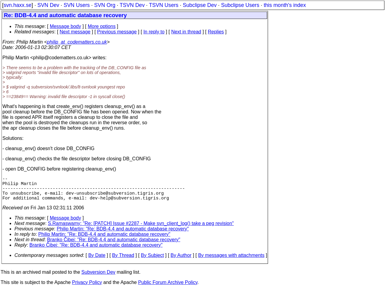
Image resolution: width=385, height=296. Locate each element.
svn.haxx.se (18, 5)
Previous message (117, 31)
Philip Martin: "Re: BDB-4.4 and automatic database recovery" (123, 234)
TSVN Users (163, 5)
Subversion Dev (99, 278)
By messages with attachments (231, 261)
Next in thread (186, 31)
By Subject (152, 261)
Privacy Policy (87, 288)
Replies (216, 31)
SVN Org (104, 5)
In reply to (154, 31)
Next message (75, 31)
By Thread (123, 261)
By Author (181, 261)
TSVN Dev (132, 5)
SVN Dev (48, 5)
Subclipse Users (240, 5)
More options (102, 26)
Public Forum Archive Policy (167, 288)
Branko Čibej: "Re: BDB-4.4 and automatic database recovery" (113, 245)
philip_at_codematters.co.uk (77, 42)
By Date (96, 261)
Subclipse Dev (200, 5)
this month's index (285, 5)
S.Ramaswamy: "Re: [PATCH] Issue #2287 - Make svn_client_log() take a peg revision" (141, 229)
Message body (65, 26)
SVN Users (76, 5)
